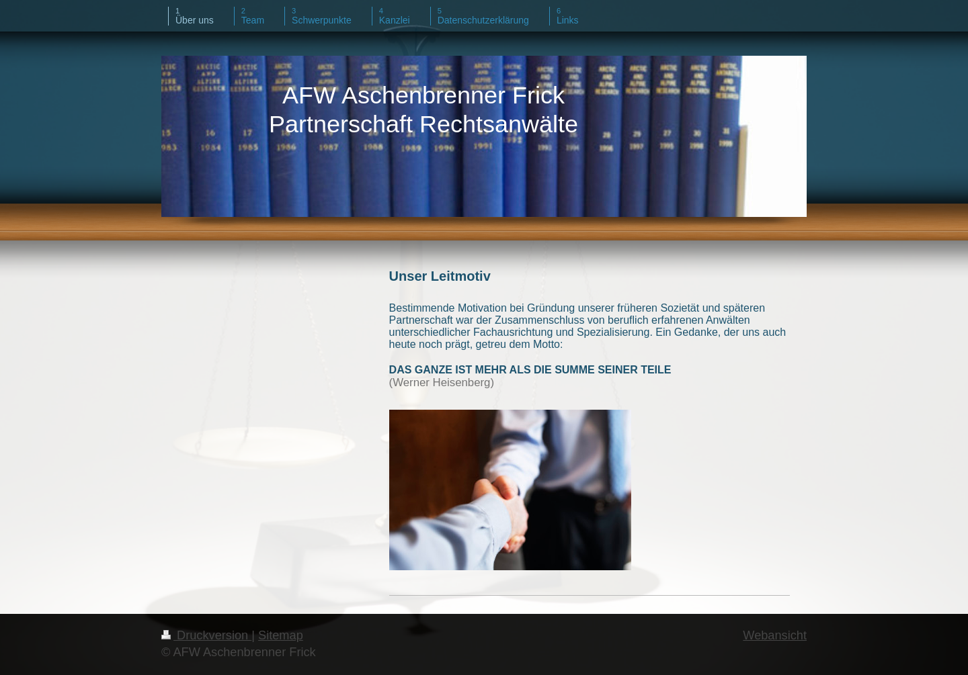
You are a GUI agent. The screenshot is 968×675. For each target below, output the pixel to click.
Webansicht (775, 635)
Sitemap (280, 635)
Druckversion (206, 635)
